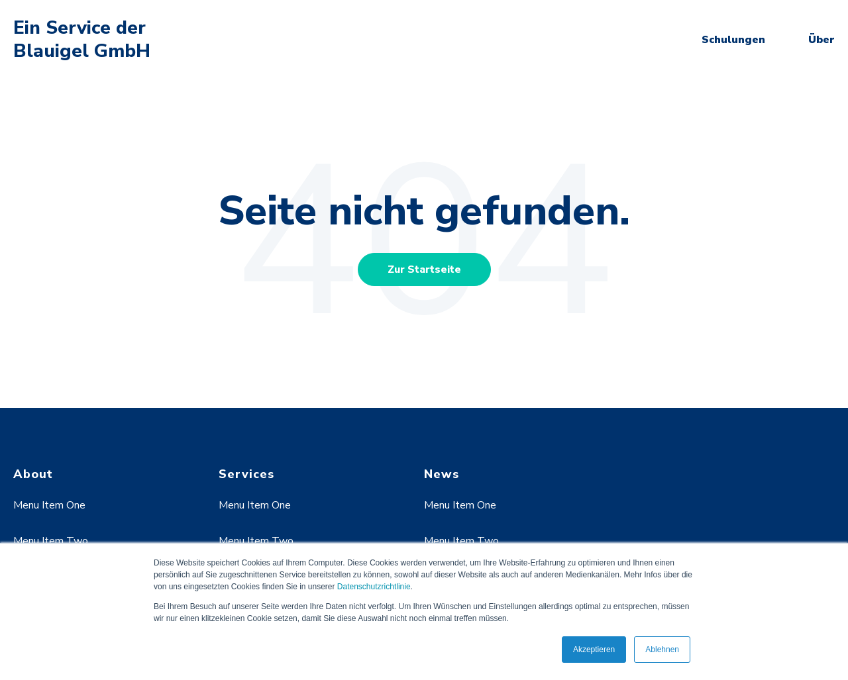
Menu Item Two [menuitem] (50, 541)
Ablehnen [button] (662, 649)
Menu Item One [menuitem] (49, 505)
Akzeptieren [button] (594, 649)
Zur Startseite (424, 269)
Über (821, 39)
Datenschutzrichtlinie (374, 586)
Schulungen (733, 39)
